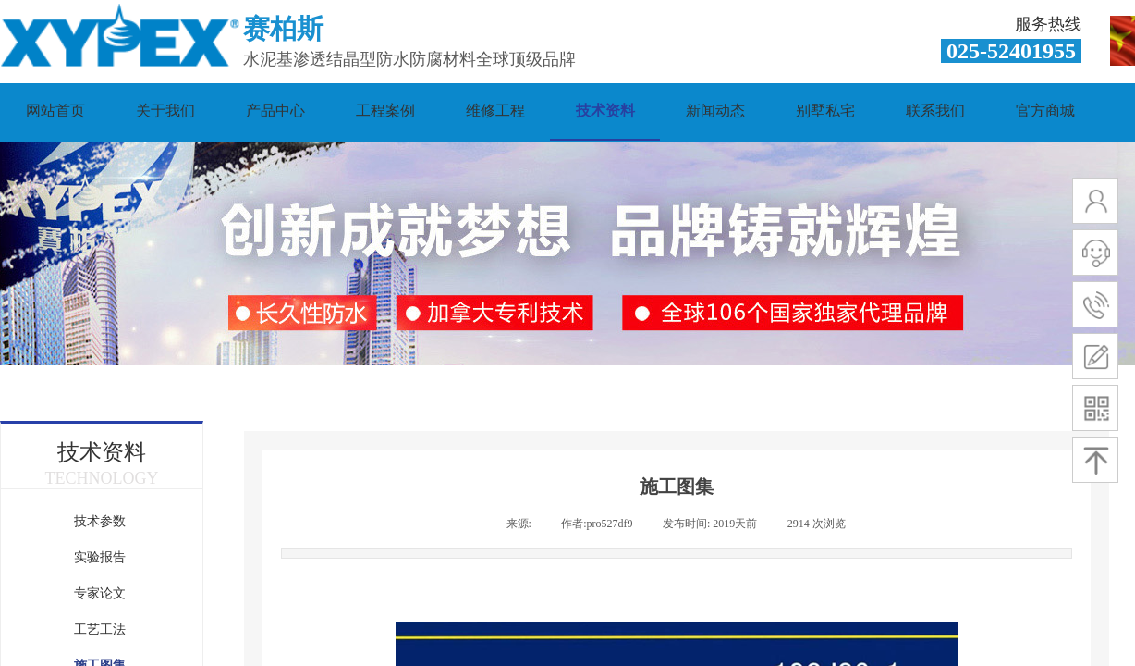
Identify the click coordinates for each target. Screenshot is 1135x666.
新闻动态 (715, 110)
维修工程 (495, 110)
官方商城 (1045, 110)
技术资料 (605, 110)
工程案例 (385, 110)
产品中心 (275, 110)
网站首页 (55, 110)
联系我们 (935, 110)
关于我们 (165, 110)
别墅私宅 (825, 110)
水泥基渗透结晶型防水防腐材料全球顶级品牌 (409, 59)
